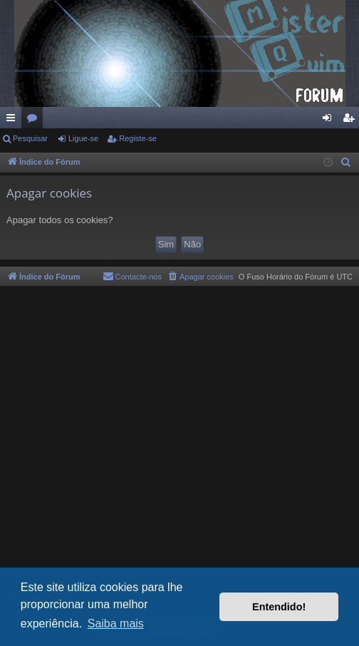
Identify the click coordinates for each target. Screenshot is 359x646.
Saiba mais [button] (116, 623)
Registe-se (138, 138)
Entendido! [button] (279, 606)
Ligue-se (83, 138)
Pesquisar (30, 138)
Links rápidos (13, 120)
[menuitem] (346, 162)
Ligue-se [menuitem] (330, 120)
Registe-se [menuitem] (351, 120)
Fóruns (35, 120)
